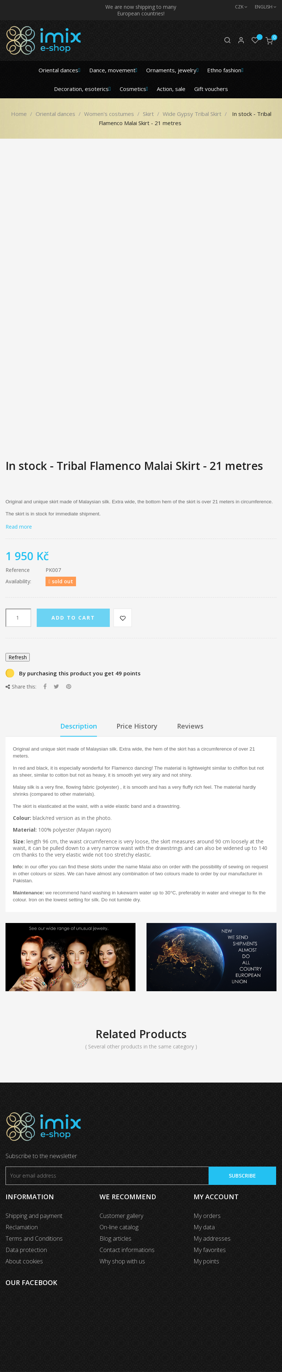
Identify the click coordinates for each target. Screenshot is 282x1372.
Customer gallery (121, 1216)
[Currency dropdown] (237, 7)
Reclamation (22, 1227)
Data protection (26, 1250)
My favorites (210, 1250)
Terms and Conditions (34, 1238)
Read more (19, 526)
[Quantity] (18, 618)
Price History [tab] (137, 726)
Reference (18, 570)
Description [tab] (78, 726)
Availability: (18, 581)
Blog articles (115, 1238)
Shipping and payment (34, 1216)
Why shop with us (122, 1261)
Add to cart (73, 617)
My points (206, 1261)
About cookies (24, 1261)
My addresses (212, 1238)
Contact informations (127, 1250)
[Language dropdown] (261, 7)
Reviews (190, 726)
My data (204, 1227)
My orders (207, 1216)
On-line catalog (119, 1227)
